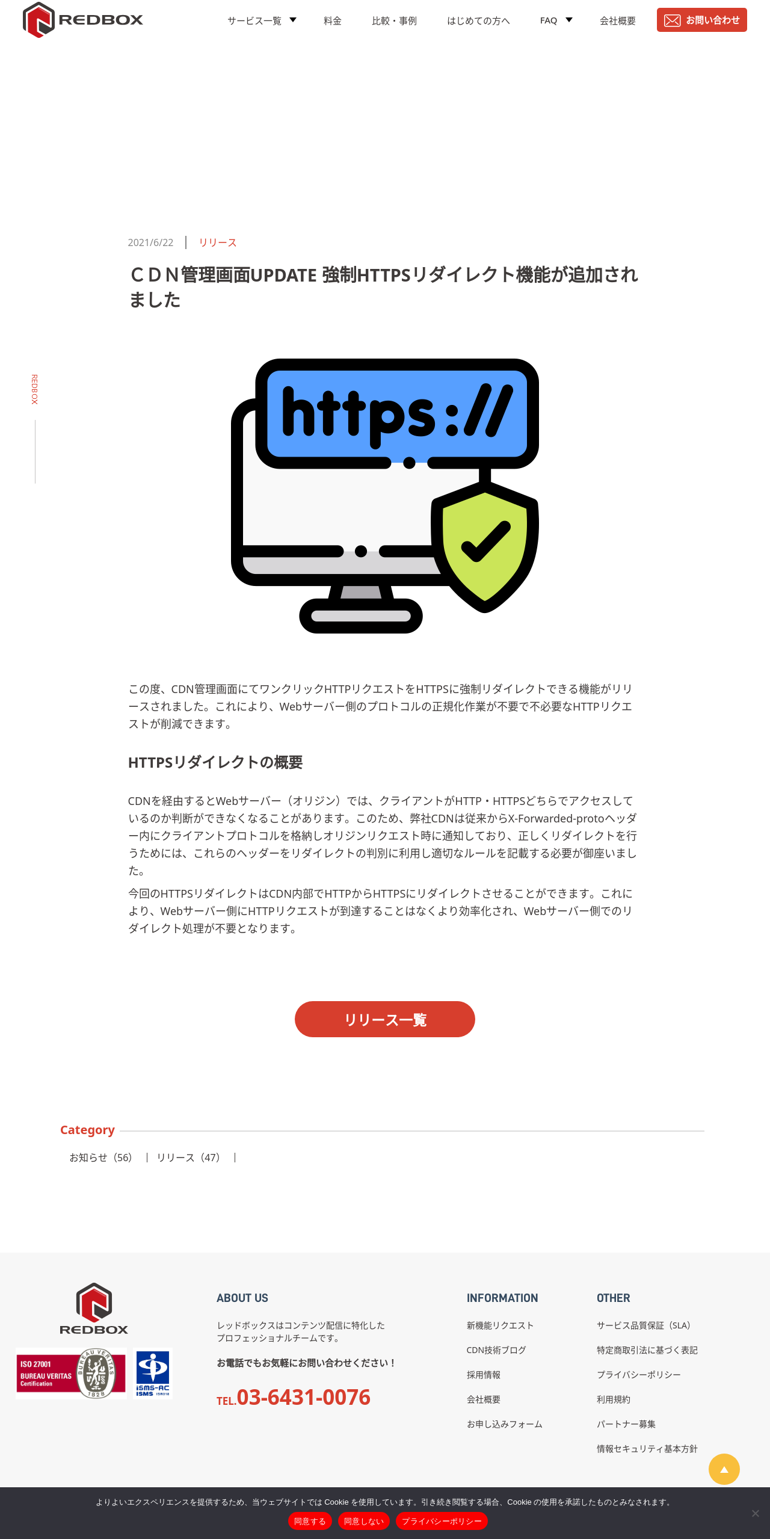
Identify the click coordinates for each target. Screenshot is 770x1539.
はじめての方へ (478, 27)
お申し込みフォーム (505, 1424)
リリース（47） (190, 1157)
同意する (310, 1521)
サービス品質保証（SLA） (646, 1325)
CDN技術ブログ (497, 1349)
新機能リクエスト (500, 1325)
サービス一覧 (254, 27)
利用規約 (613, 1399)
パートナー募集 (626, 1424)
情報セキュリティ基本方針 (647, 1448)
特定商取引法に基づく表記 (647, 1349)
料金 (333, 27)
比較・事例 (394, 27)
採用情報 (483, 1374)
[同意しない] (755, 1513)
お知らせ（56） (103, 1157)
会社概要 (618, 27)
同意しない (364, 1521)
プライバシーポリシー (639, 1374)
